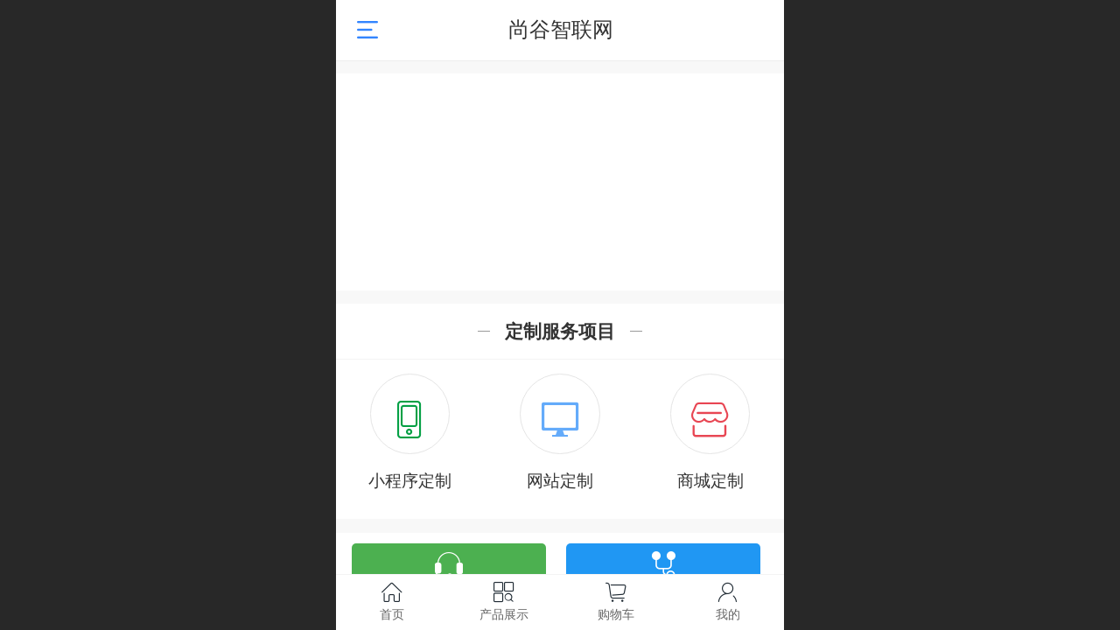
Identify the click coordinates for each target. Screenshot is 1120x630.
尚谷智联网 (560, 29)
